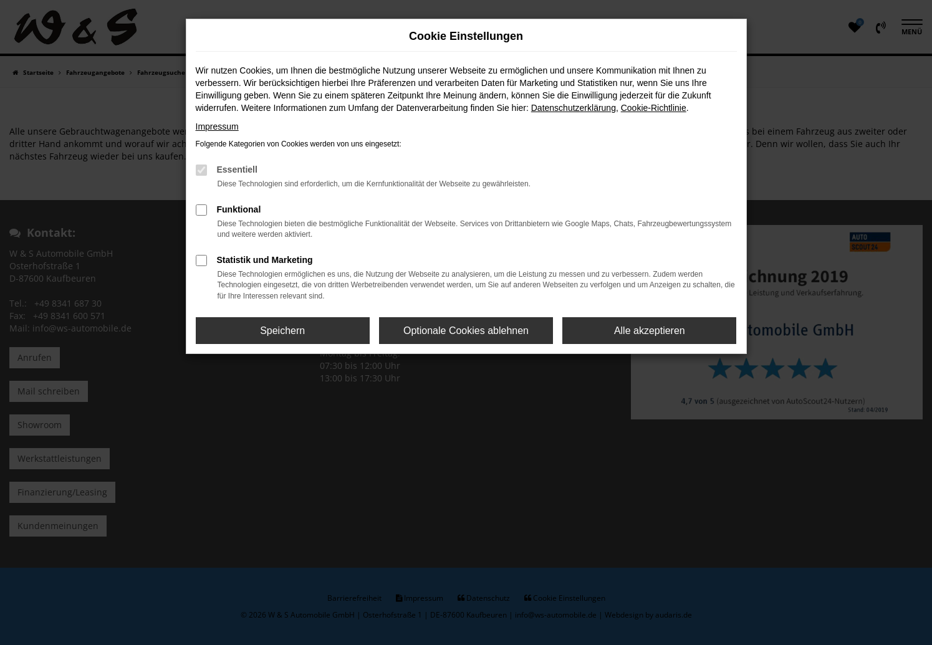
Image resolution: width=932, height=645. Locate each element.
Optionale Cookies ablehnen (466, 330)
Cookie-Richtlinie (653, 108)
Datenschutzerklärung (573, 108)
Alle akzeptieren (649, 330)
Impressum (217, 126)
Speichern (282, 330)
